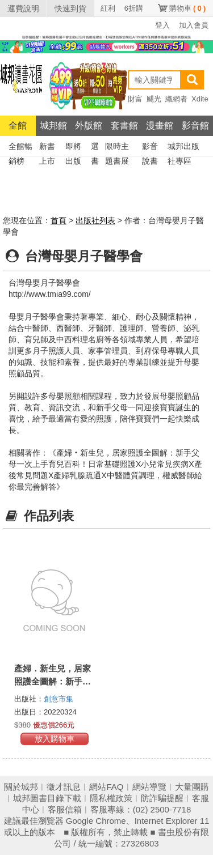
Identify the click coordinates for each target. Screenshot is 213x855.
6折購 (133, 8)
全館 (18, 125)
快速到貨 (70, 8)
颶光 (154, 99)
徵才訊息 (64, 787)
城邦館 (53, 125)
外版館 (88, 125)
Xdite (199, 99)
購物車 (187, 8)
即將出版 (73, 148)
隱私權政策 (111, 798)
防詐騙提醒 (162, 798)
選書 (95, 148)
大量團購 (192, 787)
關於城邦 (21, 787)
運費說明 (23, 8)
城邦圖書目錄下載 (47, 798)
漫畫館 (159, 125)
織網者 (176, 99)
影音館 (195, 125)
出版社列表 (95, 220)
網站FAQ (106, 787)
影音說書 (150, 148)
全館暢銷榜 (20, 148)
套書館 (124, 125)
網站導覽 (149, 787)
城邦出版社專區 (183, 148)
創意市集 (58, 699)
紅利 (108, 8)
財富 (135, 99)
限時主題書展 (117, 148)
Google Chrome (96, 821)
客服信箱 (65, 809)
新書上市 (47, 148)
